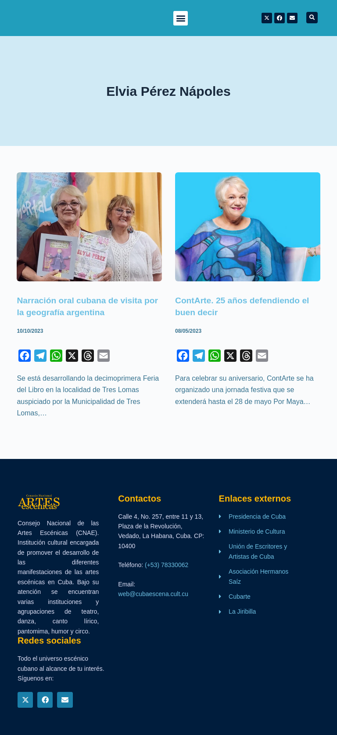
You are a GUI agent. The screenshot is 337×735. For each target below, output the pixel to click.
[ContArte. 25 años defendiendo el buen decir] (247, 226)
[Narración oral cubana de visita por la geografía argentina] (89, 226)
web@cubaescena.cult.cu (153, 593)
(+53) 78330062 (166, 564)
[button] (180, 18)
